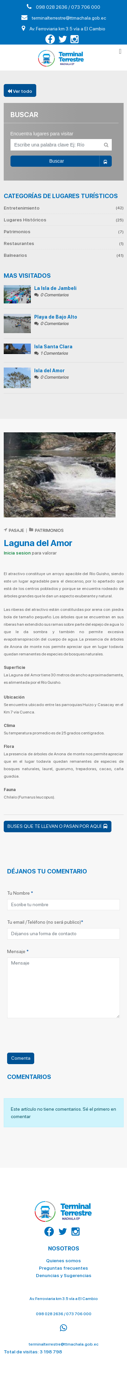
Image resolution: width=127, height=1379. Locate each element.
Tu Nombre (20, 893)
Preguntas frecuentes (63, 1265)
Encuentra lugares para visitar (41, 133)
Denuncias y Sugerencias (63, 1272)
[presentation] (58, 1039)
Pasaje (16, 530)
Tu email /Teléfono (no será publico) (45, 922)
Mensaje (18, 951)
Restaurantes (64, 243)
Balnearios (64, 255)
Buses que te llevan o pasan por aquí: (57, 826)
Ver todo (19, 91)
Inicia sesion (17, 553)
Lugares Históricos (64, 219)
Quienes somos (63, 1258)
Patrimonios (64, 231)
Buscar (80, 161)
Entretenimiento (64, 208)
